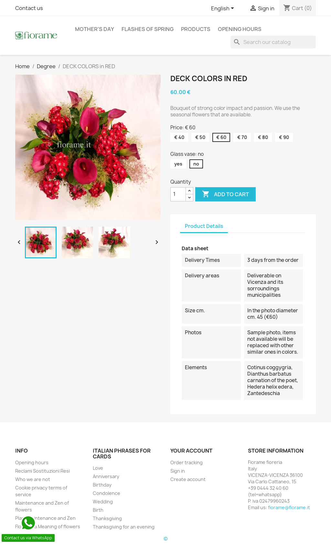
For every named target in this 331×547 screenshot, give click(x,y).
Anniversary (106, 476)
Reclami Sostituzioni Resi (42, 471)
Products (195, 29)
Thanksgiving (107, 518)
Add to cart (225, 194)
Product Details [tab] (204, 226)
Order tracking (186, 462)
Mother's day (94, 29)
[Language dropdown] (223, 9)
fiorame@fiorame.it (289, 507)
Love (98, 468)
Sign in (177, 471)
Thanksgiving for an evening (124, 527)
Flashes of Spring (148, 29)
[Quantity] (178, 194)
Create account (188, 479)
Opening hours (240, 29)
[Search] (273, 42)
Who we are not (32, 479)
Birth (98, 510)
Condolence (106, 493)
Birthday (102, 485)
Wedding (103, 502)
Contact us (29, 8)
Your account (191, 450)
